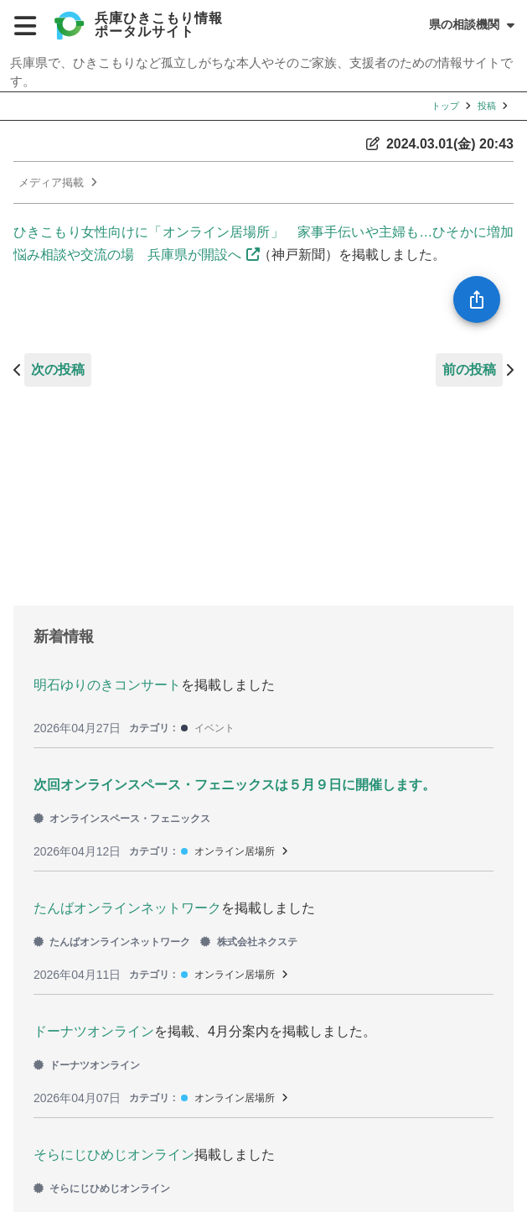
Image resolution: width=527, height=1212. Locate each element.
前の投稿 (469, 369)
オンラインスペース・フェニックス (122, 818)
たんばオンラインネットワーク (127, 908)
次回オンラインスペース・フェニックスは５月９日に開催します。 (235, 785)
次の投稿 (58, 369)
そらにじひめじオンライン (114, 1154)
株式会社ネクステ (248, 942)
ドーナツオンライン (94, 1031)
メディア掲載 (51, 182)
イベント (214, 728)
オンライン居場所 (234, 851)
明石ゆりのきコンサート (107, 685)
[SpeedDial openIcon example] (476, 299)
